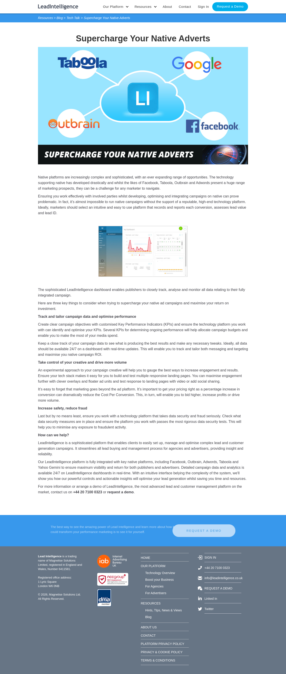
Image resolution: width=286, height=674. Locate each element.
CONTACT (148, 635)
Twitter (209, 609)
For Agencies (154, 586)
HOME (145, 558)
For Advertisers (155, 593)
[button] (115, 6)
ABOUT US (149, 627)
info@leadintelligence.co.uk (222, 578)
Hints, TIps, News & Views (163, 610)
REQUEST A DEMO (187, 530)
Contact (185, 6)
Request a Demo (230, 6)
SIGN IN (210, 557)
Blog (60, 18)
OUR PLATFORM (153, 566)
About (167, 6)
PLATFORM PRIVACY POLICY (162, 644)
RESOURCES (151, 603)
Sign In (203, 6)
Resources (45, 18)
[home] (58, 5)
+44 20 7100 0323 (217, 568)
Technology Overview (160, 573)
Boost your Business (159, 579)
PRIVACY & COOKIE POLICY (162, 652)
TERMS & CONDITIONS (158, 660)
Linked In (210, 598)
